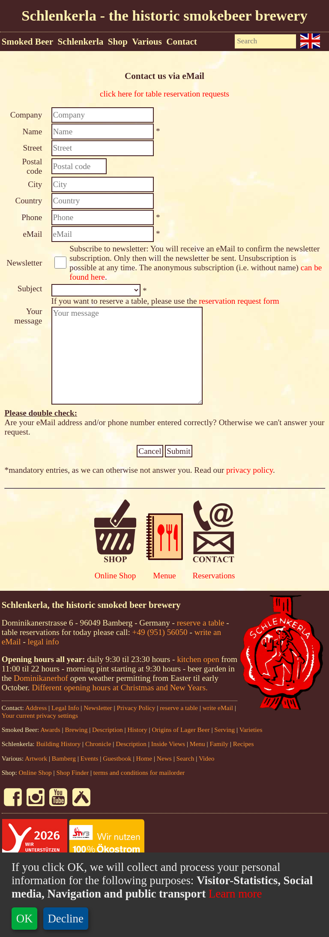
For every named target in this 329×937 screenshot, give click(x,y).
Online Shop (115, 575)
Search (185, 758)
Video (207, 758)
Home (144, 758)
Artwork (36, 758)
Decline (66, 918)
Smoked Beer (27, 41)
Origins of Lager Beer (180, 729)
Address (36, 707)
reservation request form (239, 300)
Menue (164, 575)
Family (218, 743)
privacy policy (249, 470)
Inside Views (168, 743)
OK (24, 918)
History (137, 729)
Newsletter (98, 707)
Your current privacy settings (40, 715)
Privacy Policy (136, 707)
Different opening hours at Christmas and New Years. (120, 687)
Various (147, 41)
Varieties (251, 729)
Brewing (76, 729)
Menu (197, 743)
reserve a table (200, 622)
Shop (118, 41)
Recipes (243, 743)
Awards (50, 729)
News (164, 758)
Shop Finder (73, 772)
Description (107, 729)
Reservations (213, 575)
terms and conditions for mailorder (139, 772)
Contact (181, 41)
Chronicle (99, 743)
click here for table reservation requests (164, 93)
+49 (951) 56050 (160, 632)
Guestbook (117, 758)
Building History (58, 743)
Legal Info (65, 707)
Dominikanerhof (41, 678)
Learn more (234, 893)
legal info (43, 641)
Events (90, 758)
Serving (224, 729)
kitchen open (199, 659)
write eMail (218, 707)
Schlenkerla (81, 41)
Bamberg (64, 758)
